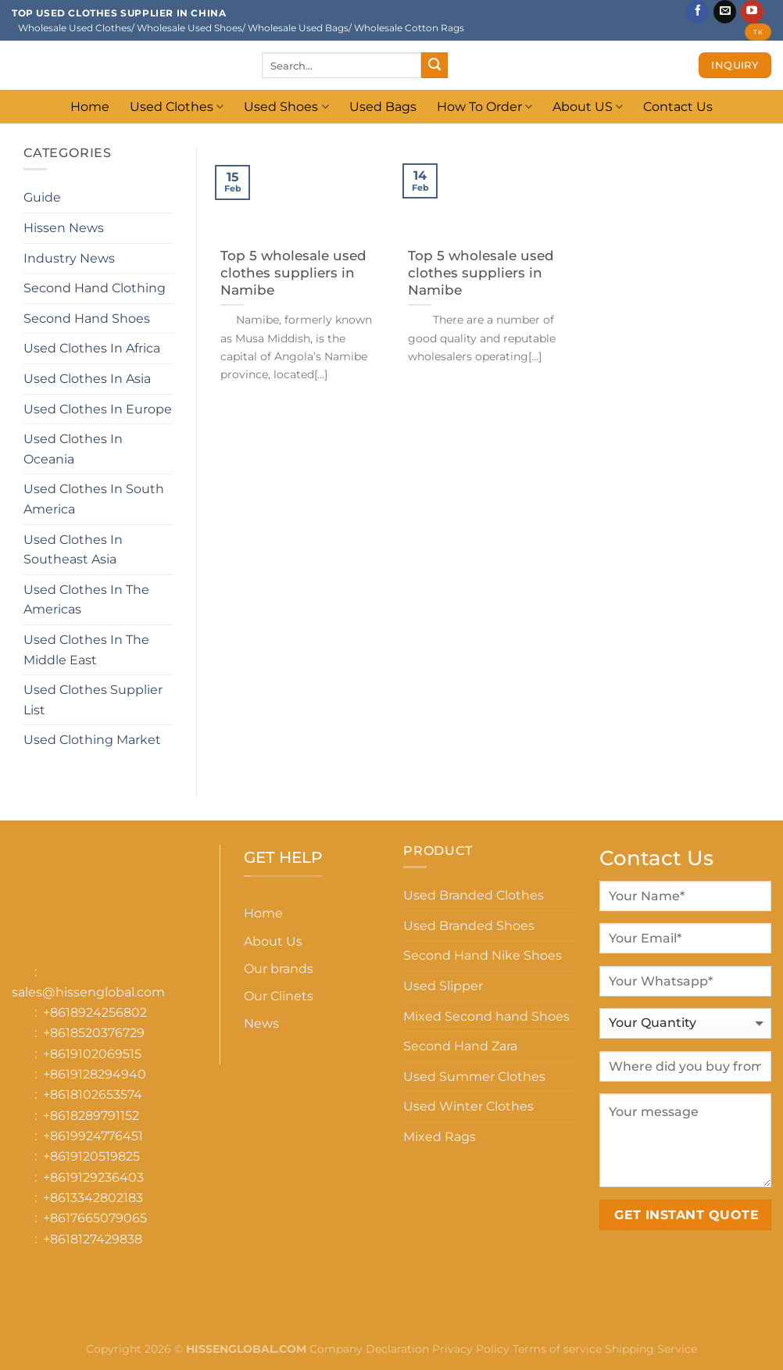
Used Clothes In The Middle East (86, 649)
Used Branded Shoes (469, 925)
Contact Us (678, 106)
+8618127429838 (92, 1239)
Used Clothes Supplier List (93, 699)
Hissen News (63, 227)
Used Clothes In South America (93, 499)
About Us (273, 941)
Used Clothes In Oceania (73, 449)
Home (89, 106)
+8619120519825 (91, 1156)
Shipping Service (651, 1349)
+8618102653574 (92, 1094)
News (261, 1023)
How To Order (484, 106)
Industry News (69, 258)
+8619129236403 (93, 1177)
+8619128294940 (94, 1074)
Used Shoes (286, 106)
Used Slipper (443, 985)
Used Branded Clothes (473, 895)
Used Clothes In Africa (91, 348)
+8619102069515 (92, 1053)
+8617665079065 (95, 1218)
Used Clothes (176, 106)
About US (587, 106)
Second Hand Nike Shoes (482, 955)
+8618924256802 (95, 1012)
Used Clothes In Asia (87, 378)
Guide (42, 197)
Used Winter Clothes (468, 1106)
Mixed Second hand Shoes (486, 1016)
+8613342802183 (93, 1197)
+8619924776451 (93, 1136)
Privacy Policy (470, 1349)
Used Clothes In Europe (97, 409)
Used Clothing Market (92, 739)
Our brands (278, 968)
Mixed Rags (439, 1136)
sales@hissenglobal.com (88, 992)
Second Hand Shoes (86, 318)
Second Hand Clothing (94, 288)
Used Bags (383, 106)
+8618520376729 (94, 1032)
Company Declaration (367, 1349)
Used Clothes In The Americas (86, 599)
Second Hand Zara (460, 1046)
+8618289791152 (91, 1115)
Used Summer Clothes (474, 1076)
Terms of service (557, 1349)
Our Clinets (278, 996)
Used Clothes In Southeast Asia (73, 549)
